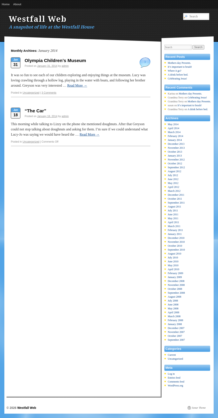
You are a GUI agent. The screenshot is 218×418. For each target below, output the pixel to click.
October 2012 (175, 163)
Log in (171, 373)
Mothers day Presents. (179, 62)
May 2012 (173, 183)
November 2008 (176, 285)
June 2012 (173, 179)
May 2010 (173, 265)
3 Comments (49, 92)
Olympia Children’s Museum (55, 60)
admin (65, 65)
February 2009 (175, 273)
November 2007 (176, 332)
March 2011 (174, 226)
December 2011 (176, 194)
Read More (77, 85)
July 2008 (173, 300)
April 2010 (173, 269)
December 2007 (176, 328)
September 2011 (176, 202)
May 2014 (173, 124)
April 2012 (173, 187)
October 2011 (175, 198)
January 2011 (175, 234)
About (17, 4)
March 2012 (174, 190)
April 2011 (173, 222)
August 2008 (174, 296)
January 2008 (175, 324)
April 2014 (173, 128)
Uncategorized (30, 92)
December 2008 (176, 281)
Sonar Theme (199, 407)
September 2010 (176, 249)
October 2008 (175, 288)
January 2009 (175, 277)
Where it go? (174, 70)
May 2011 (173, 218)
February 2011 (175, 230)
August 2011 (174, 206)
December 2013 (176, 143)
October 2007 (175, 335)
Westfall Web (38, 19)
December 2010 (176, 237)
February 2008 (175, 320)
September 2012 (176, 167)
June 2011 (173, 214)
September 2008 (176, 292)
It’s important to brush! (180, 66)
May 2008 (173, 308)
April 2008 (173, 312)
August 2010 (174, 253)
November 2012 (176, 159)
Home (6, 4)
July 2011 (173, 210)
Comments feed (176, 381)
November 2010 (176, 241)
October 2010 (175, 245)
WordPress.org (175, 385)
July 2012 (173, 175)
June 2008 (173, 304)
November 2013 (176, 147)
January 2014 (175, 140)
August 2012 (174, 171)
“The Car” (35, 110)
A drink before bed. (178, 74)
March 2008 (174, 316)
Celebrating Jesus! (177, 78)
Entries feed (174, 377)
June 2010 (173, 261)
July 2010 (173, 257)
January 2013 (175, 155)
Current (172, 354)
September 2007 (176, 339)
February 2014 (175, 136)
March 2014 (174, 132)
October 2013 (175, 151)
